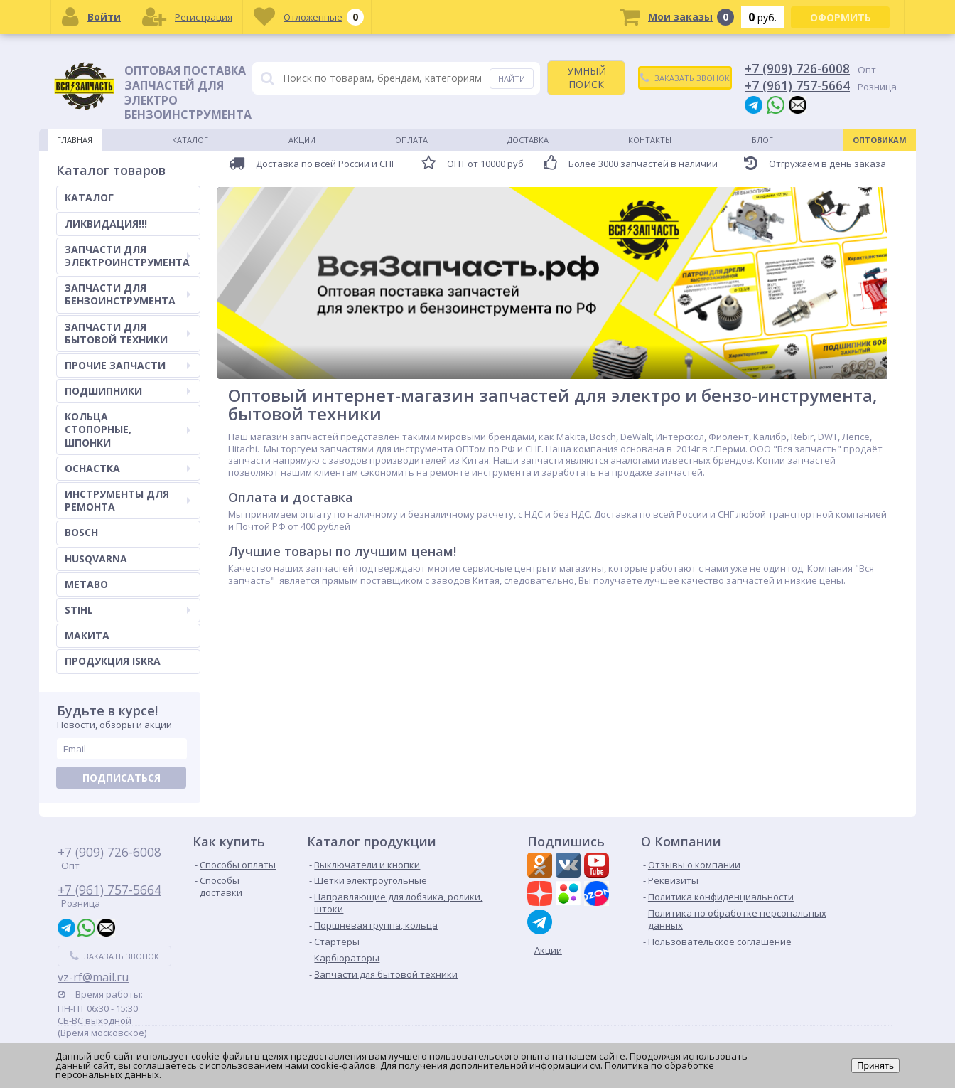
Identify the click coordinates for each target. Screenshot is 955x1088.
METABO (86, 584)
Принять (875, 1065)
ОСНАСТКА (127, 468)
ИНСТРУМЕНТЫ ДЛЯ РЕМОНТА (127, 500)
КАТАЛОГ (89, 197)
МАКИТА (87, 635)
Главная (74, 139)
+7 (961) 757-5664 (797, 85)
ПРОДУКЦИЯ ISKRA (113, 661)
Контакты (649, 139)
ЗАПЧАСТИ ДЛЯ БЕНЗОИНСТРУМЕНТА (127, 294)
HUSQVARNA (96, 558)
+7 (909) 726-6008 (797, 68)
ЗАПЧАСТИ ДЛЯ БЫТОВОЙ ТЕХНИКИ (127, 333)
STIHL (127, 610)
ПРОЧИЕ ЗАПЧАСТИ (127, 365)
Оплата (411, 139)
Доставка (528, 139)
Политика (627, 1065)
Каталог (190, 139)
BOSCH (81, 532)
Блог (762, 139)
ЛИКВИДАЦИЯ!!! (106, 223)
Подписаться (121, 777)
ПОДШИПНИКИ (127, 391)
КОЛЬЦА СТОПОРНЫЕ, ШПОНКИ (127, 429)
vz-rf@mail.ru (93, 977)
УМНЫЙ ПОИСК (586, 77)
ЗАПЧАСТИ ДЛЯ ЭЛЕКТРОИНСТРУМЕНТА (127, 255)
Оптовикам (880, 139)
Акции (301, 139)
